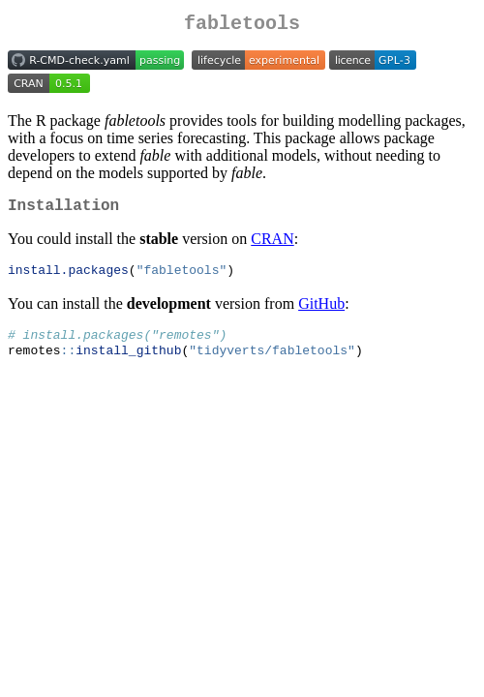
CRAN (272, 246)
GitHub (321, 312)
